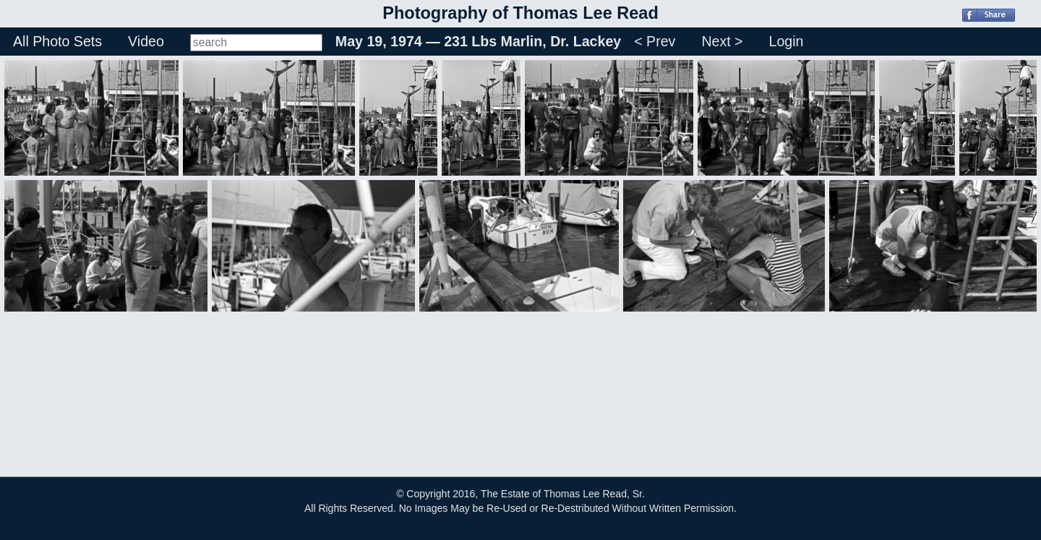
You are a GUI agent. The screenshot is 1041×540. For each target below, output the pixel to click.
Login (786, 41)
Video (146, 41)
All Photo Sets (57, 41)
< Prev (654, 41)
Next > (721, 41)
